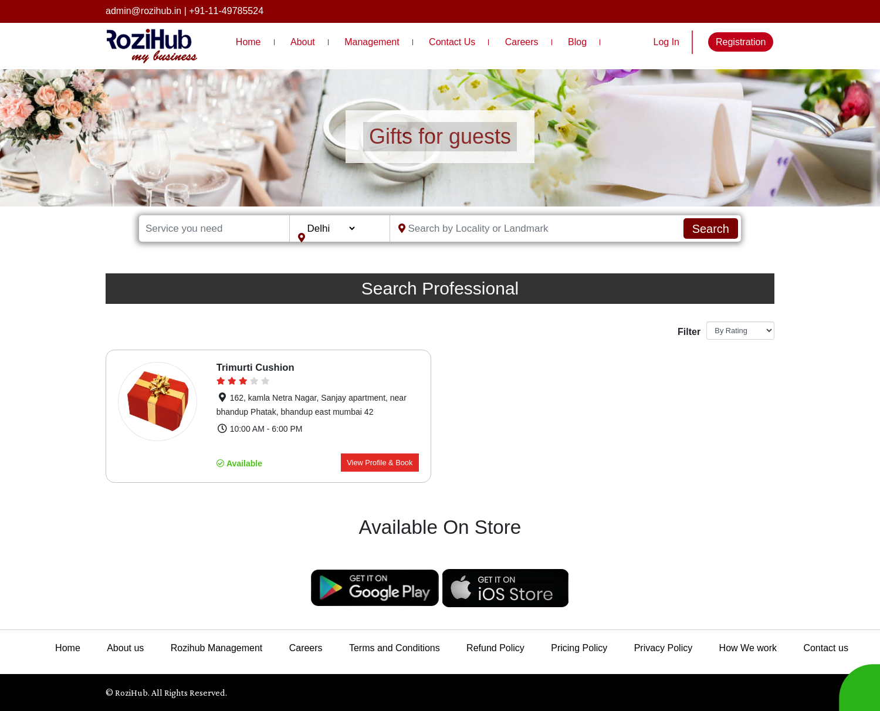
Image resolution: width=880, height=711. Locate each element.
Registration (741, 42)
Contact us (825, 648)
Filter (688, 332)
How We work (748, 648)
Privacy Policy (663, 648)
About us (125, 648)
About (302, 42)
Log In (666, 42)
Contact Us (452, 42)
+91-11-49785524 (226, 11)
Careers (522, 42)
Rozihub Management (217, 648)
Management (371, 42)
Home (248, 42)
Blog (577, 42)
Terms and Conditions (394, 648)
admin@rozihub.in (143, 11)
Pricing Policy (579, 648)
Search (710, 228)
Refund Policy (495, 648)
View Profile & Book (379, 462)
